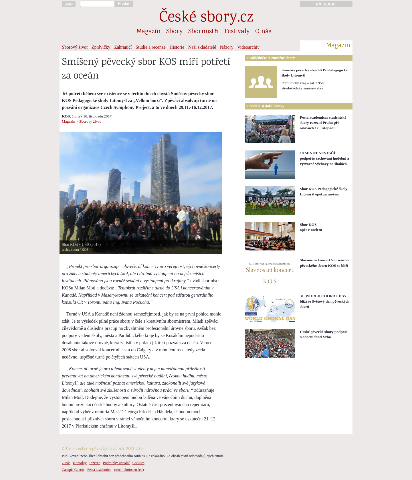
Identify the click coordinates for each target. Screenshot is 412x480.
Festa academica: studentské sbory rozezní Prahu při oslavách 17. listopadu (323, 122)
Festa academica (99, 470)
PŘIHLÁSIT (326, 4)
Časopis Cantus (73, 470)
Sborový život (75, 47)
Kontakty (80, 463)
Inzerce (94, 463)
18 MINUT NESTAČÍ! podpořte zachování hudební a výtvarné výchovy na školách (324, 158)
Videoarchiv (248, 47)
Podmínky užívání (116, 463)
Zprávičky (101, 47)
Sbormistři (203, 31)
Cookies (138, 463)
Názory (226, 47)
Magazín (148, 31)
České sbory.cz (206, 18)
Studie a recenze (151, 47)
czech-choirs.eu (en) (129, 470)
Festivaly (236, 31)
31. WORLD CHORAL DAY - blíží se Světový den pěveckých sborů (324, 301)
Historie (177, 47)
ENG (69, 4)
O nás (263, 31)
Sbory (174, 31)
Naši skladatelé (202, 47)
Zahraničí (123, 47)
